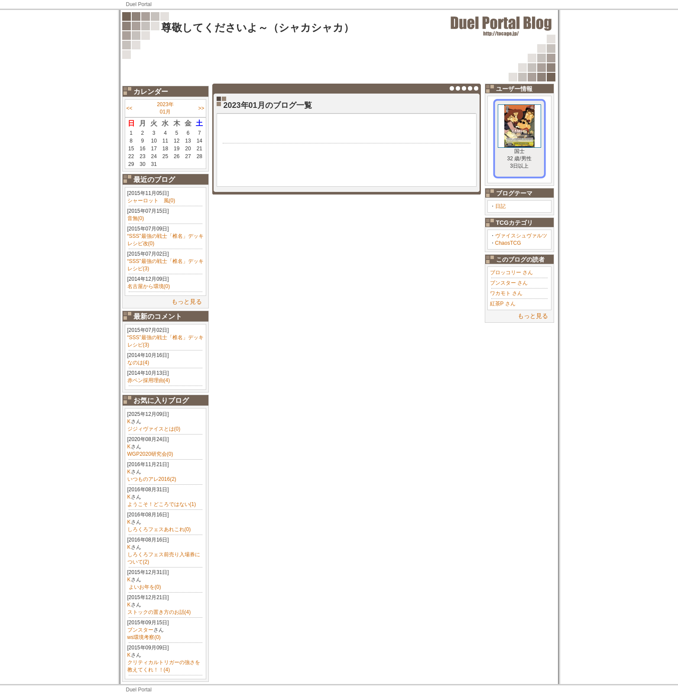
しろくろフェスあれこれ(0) (159, 529)
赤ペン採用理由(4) (148, 380)
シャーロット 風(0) (151, 201)
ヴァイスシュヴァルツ (521, 236)
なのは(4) (138, 363)
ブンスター (140, 630)
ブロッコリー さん (511, 272)
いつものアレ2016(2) (151, 479)
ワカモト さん (506, 293)
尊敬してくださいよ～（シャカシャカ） (257, 27)
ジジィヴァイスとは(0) (154, 429)
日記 (500, 206)
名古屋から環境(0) (148, 286)
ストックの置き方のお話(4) (159, 612)
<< (130, 108)
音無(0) (135, 218)
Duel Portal (139, 4)
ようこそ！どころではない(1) (161, 504)
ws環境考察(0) (144, 637)
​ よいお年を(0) (144, 587)
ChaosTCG (508, 243)
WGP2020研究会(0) (150, 454)
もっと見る (187, 301)
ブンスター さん (509, 283)
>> (201, 108)
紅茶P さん (503, 304)
